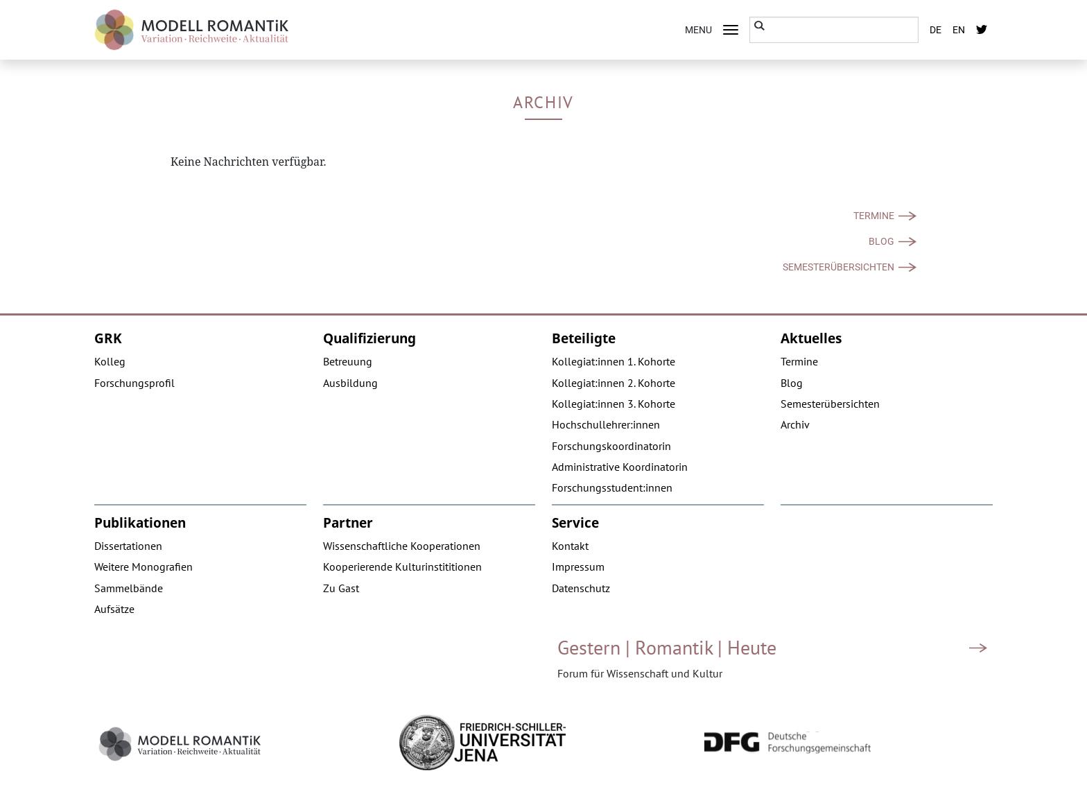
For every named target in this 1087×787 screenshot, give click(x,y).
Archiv (795, 424)
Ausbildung (350, 383)
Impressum (578, 566)
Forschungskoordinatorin (611, 446)
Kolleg (109, 361)
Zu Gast (341, 588)
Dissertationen (128, 546)
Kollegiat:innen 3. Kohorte (613, 403)
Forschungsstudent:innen (612, 487)
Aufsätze (114, 609)
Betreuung (347, 361)
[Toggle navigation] (730, 29)
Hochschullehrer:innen (606, 424)
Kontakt (570, 546)
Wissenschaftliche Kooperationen (401, 546)
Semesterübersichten (838, 267)
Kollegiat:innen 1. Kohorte (613, 361)
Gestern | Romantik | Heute (666, 647)
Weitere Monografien (143, 566)
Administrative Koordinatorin (620, 467)
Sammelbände (128, 588)
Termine (873, 215)
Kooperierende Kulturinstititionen (402, 566)
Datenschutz (581, 588)
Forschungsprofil (134, 383)
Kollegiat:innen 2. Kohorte (613, 383)
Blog (881, 241)
